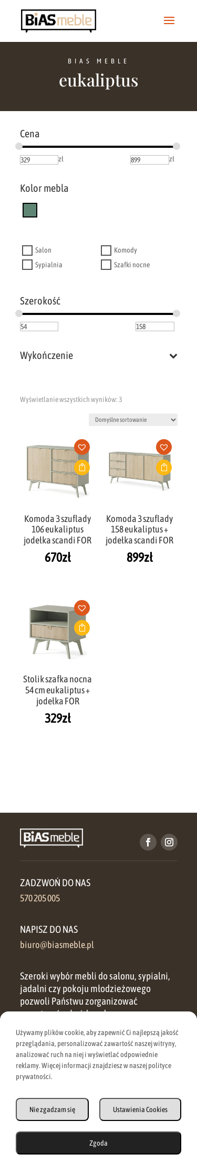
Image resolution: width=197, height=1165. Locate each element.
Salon (43, 250)
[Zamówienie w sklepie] (133, 419)
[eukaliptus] (30, 209)
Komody (125, 250)
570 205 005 (40, 898)
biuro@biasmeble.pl (57, 945)
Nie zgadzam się (52, 1109)
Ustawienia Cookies (140, 1109)
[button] (85, 450)
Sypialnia (49, 264)
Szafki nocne (132, 264)
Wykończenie (99, 355)
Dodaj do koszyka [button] (82, 467)
